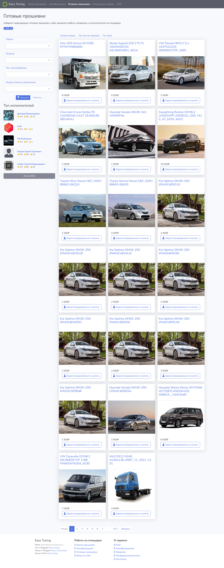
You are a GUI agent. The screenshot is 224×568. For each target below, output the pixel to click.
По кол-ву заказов (89, 35)
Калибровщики (57, 4)
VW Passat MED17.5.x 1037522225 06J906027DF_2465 (174, 46)
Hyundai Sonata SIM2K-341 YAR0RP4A (127, 114)
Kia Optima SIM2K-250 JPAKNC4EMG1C (124, 251)
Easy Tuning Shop (59, 550)
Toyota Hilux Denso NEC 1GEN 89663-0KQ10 (80, 182)
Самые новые (67, 35)
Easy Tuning (17, 4)
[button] (219, 4)
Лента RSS (29, 176)
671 (115, 528)
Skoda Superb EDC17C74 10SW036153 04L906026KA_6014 (126, 46)
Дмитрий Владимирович (28, 113)
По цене (107, 35)
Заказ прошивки (37, 4)
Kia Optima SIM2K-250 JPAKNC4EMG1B (75, 251)
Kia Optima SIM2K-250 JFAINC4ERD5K (124, 320)
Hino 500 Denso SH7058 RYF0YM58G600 (77, 45)
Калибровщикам (125, 548)
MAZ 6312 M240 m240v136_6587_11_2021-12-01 (130, 459)
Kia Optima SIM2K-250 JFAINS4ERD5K (174, 251)
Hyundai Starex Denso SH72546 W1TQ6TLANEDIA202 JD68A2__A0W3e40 (180, 391)
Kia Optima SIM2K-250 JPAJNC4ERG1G (174, 182)
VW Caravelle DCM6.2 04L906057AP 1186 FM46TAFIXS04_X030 (75, 459)
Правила (121, 552)
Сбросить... (38, 97)
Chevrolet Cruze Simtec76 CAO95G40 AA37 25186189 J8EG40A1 (79, 115)
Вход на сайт (83, 555)
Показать (23, 97)
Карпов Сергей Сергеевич (29, 151)
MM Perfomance (24, 139)
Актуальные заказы (103, 4)
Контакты (121, 559)
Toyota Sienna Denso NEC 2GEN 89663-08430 (130, 182)
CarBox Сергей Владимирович (31, 164)
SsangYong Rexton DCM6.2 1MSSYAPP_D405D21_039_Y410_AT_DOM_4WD (180, 115)
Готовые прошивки (79, 4)
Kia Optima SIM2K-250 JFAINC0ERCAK (174, 320)
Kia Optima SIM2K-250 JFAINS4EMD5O (75, 320)
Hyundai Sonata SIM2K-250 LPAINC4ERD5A (127, 389)
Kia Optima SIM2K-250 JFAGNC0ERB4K (75, 389)
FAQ (119, 4)
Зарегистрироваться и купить (81, 100)
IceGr (19, 126)
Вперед (125, 528)
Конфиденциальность (128, 555)
